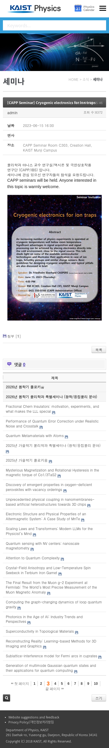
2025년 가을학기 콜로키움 (27, 460)
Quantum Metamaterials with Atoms (35, 435)
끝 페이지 (54, 689)
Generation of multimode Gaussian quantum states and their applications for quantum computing (51, 668)
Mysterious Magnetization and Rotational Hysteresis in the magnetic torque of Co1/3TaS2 (52, 472)
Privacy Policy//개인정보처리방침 (31, 722)
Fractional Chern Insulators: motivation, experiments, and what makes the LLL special (52, 409)
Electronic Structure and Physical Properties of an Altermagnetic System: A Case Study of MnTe (46, 516)
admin (12, 112)
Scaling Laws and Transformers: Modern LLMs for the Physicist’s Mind (49, 531)
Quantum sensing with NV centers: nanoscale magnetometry (42, 546)
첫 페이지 (20, 684)
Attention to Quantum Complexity (33, 557)
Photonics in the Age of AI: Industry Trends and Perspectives (44, 619)
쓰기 (98, 698)
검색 (6, 698)
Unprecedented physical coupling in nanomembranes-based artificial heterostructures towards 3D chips (50, 502)
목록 (98, 349)
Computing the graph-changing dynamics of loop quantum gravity (54, 604)
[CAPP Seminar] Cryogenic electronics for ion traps (51, 102)
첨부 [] (14, 336)
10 (96, 684)
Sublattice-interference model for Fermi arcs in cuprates (51, 655)
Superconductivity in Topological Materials (40, 631)
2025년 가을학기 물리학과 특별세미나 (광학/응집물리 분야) (53, 445)
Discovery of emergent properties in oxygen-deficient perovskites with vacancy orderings (49, 487)
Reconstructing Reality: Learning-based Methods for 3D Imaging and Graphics (51, 643)
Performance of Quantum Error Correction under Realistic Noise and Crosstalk (52, 423)
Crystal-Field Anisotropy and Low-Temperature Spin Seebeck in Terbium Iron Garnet (48, 570)
